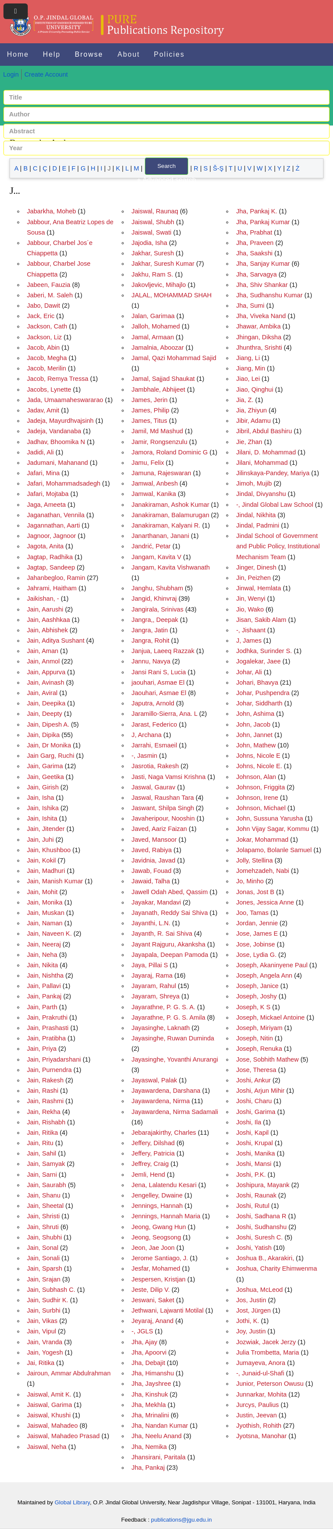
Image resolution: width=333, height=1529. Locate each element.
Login (11, 74)
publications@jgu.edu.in (181, 1519)
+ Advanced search (166, 179)
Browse (89, 54)
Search (166, 166)
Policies (169, 54)
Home (18, 54)
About (129, 54)
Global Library (72, 1502)
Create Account (46, 74)
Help (52, 54)
